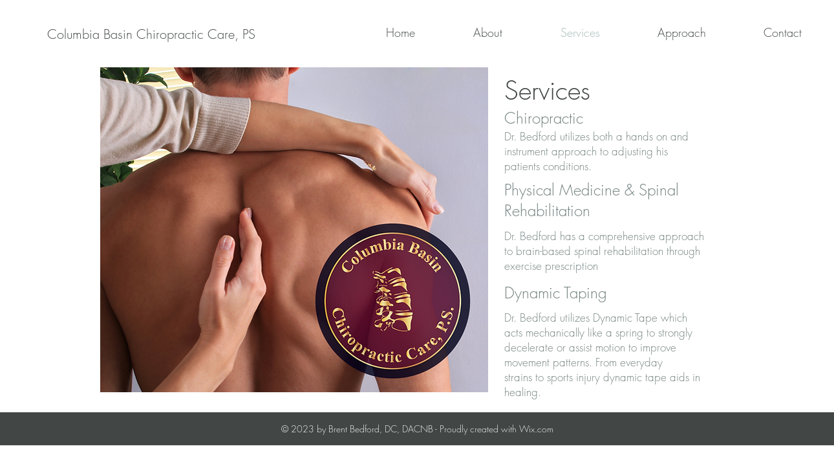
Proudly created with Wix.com (496, 429)
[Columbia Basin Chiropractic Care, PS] (151, 34)
